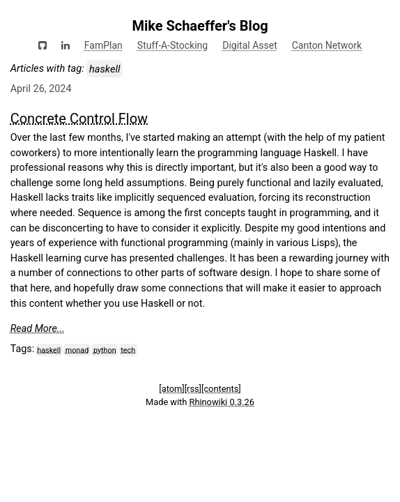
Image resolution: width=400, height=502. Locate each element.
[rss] (193, 388)
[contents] (221, 388)
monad (77, 349)
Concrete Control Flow (79, 118)
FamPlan (103, 45)
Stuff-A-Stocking (172, 45)
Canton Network (327, 45)
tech (128, 349)
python (104, 349)
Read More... (37, 329)
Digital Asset (249, 45)
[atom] (171, 388)
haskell (49, 349)
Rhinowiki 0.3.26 (222, 402)
